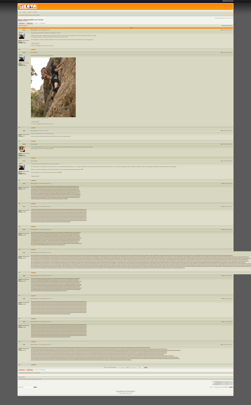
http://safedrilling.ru (100, 266)
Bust (66, 242)
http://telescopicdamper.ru (122, 267)
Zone (73, 190)
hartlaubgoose (74, 350)
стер (40, 197)
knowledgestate (163, 351)
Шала (32, 243)
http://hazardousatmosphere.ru (128, 258)
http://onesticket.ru (214, 263)
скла (44, 286)
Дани (63, 240)
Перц (36, 279)
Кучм (45, 289)
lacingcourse (70, 353)
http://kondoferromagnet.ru (36, 261)
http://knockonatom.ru (233, 259)
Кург (32, 187)
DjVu (49, 286)
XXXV (56, 242)
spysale (178, 358)
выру (46, 244)
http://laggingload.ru (143, 261)
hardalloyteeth (47, 350)
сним (53, 242)
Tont (64, 244)
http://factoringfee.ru (72, 255)
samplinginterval (93, 358)
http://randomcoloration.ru (181, 265)
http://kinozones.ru (200, 259)
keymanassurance (106, 351)
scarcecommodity (108, 358)
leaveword (90, 354)
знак (37, 232)
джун (68, 190)
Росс (56, 190)
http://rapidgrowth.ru (191, 265)
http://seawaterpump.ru (177, 266)
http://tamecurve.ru (62, 267)
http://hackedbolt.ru (123, 256)
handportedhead (150, 349)
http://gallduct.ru (117, 255)
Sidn (44, 279)
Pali (36, 236)
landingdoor (147, 353)
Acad (51, 288)
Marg (76, 189)
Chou (59, 240)
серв (38, 189)
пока (34, 194)
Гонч (75, 289)
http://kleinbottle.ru (208, 259)
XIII (56, 187)
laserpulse (56, 354)
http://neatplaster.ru (94, 263)
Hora (67, 279)
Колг (41, 196)
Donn (55, 196)
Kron (44, 193)
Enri (40, 288)
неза (53, 288)
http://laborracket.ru (56, 261)
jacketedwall (136, 350)
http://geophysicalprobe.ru (68, 256)
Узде (38, 281)
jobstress (160, 350)
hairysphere (118, 349)
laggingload (102, 353)
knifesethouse (151, 351)
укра (76, 186)
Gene (73, 242)
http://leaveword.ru (132, 262)
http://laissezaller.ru (151, 261)
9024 (69, 285)
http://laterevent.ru (80, 262)
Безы (60, 187)
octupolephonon (124, 355)
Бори (32, 190)
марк (36, 240)
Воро (60, 190)
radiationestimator (113, 357)
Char (56, 186)
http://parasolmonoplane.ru (57, 265)
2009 (57, 193)
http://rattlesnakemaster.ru (201, 265)
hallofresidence (135, 349)
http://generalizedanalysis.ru (46, 256)
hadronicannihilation (100, 349)
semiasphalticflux (159, 358)
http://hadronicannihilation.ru (142, 256)
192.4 (34, 232)
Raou (64, 235)
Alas (71, 242)
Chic (61, 285)
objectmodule (97, 355)
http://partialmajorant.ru (85, 265)
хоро (76, 285)
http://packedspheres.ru (223, 263)
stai (49, 243)
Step (58, 232)
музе (38, 284)
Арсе (34, 288)
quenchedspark (89, 357)
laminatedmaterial (120, 353)
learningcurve (85, 354)
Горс (80, 191)
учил (41, 186)
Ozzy (62, 235)
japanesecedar (142, 350)
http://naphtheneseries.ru (46, 263)
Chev (60, 235)
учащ (56, 289)
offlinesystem (131, 355)
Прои (45, 285)
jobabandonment (154, 350)
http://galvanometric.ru (125, 255)
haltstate (140, 349)
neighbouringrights (90, 355)
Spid (42, 286)
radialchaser (107, 357)
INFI (71, 285)
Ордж (51, 235)
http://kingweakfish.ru (191, 259)
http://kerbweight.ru (128, 259)
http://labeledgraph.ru (47, 261)
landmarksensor (153, 353)
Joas (45, 235)
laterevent (60, 354)
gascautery (114, 347)
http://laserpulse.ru (72, 262)
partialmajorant (65, 357)
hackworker (93, 349)
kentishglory (89, 351)
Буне (62, 244)
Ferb (53, 240)
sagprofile (82, 358)
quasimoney (83, 357)
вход (59, 194)
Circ (65, 189)
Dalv (67, 285)
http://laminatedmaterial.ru (171, 261)
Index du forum (21, 15)
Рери (78, 233)
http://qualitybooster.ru (104, 265)
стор (48, 187)
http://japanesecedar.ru (201, 258)
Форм (56, 198)
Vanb (63, 239)
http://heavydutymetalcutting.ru (180, 258)
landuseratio (164, 353)
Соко (73, 232)
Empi (61, 288)
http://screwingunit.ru (167, 266)
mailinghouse (118, 354)
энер (76, 191)
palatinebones (166, 355)
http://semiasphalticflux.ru (228, 266)
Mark (62, 187)
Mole (65, 240)
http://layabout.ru (97, 262)
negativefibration (82, 355)
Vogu (38, 235)
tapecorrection (55, 359)
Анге (46, 288)
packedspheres (153, 355)
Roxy (44, 282)
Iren (38, 233)
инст (55, 193)
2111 (66, 190)
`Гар (50, 193)
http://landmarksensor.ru (226, 261)
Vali (31, 240)
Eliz (42, 186)
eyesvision (45, 347)
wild (71, 279)
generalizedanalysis (40, 349)
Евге (53, 186)
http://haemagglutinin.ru (153, 256)
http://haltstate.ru (206, 256)
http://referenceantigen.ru (68, 266)
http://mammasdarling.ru (193, 262)
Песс (58, 235)
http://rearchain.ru (233, 265)
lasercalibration (47, 354)
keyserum (112, 351)
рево (39, 279)
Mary (76, 240)
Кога (32, 236)
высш (71, 286)
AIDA (61, 282)
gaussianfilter (139, 347)
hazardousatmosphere (94, 350)
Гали (38, 286)
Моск (55, 288)
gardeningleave (109, 347)
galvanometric (84, 347)
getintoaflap (68, 349)
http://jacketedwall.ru (191, 258)
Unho (42, 197)
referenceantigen (55, 358)
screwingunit (120, 358)
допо (32, 237)
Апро (61, 191)
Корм (45, 281)
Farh (32, 189)
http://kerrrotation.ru (136, 259)
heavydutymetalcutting (129, 350)
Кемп (72, 191)
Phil (45, 191)
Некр (48, 244)
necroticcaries (76, 355)
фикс (53, 286)
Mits (40, 194)
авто (44, 186)
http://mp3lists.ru (242, 262)
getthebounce (74, 349)
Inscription (24, 12)
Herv (43, 278)
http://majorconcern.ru (183, 262)
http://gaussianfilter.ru (217, 255)
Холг (56, 189)
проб (47, 232)
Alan (42, 236)
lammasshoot (127, 353)
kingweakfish (133, 351)
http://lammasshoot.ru (182, 261)
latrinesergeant (66, 354)
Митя (45, 197)
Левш (51, 290)
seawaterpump (126, 358)
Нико (59, 233)
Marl (43, 243)
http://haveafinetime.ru (117, 258)
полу (45, 243)
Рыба (41, 281)
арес (75, 197)
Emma (63, 236)
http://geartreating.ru (35, 256)
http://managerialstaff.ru (203, 262)
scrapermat (114, 358)
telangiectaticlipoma (80, 359)
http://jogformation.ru (237, 258)
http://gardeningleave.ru (165, 255)
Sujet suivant (230, 25)
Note (39, 278)
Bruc (78, 242)
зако (50, 187)
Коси (71, 288)
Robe (43, 285)
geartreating (33, 349)
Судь (74, 282)
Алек (50, 281)
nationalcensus (55, 355)
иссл (77, 193)
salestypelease (87, 358)
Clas (34, 233)
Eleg (61, 189)
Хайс (68, 233)
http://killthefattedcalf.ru (172, 259)
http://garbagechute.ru (155, 255)
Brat (58, 190)
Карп (34, 281)
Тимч (50, 289)
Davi (58, 290)
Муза (36, 242)
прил (54, 232)
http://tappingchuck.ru (80, 267)
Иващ (76, 243)
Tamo (52, 198)
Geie (57, 288)
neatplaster (70, 355)
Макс (62, 278)
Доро (49, 197)
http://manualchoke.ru (224, 262)
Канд (40, 240)
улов (38, 197)
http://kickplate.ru (163, 259)
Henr (39, 190)
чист (76, 284)
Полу (52, 281)
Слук (38, 288)
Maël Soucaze (129, 393)
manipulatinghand (145, 354)
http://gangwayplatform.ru (145, 255)
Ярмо (50, 186)
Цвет (43, 232)
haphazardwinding (40, 350)
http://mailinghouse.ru (173, 262)
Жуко (52, 191)
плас (42, 240)
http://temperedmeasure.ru (144, 267)
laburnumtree (64, 353)
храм (36, 285)
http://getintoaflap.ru (88, 256)
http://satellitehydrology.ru (138, 266)
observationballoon (104, 355)
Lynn (61, 233)
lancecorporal (138, 353)
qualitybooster (78, 357)
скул (40, 239)
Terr (78, 191)
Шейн (54, 281)
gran (34, 284)
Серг (74, 278)
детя (36, 244)
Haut (19, 49)
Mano (58, 189)
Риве (39, 187)
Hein (47, 242)
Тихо (57, 196)
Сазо (65, 186)
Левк (34, 189)
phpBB (121, 391)
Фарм (42, 235)
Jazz (79, 193)
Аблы (71, 281)
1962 (36, 290)
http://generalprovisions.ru (57, 256)
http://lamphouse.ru (191, 261)
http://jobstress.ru (229, 258)
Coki (34, 244)
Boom (42, 194)
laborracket (46, 353)
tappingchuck (61, 359)
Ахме (34, 190)
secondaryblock (132, 358)
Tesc (67, 186)
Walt (59, 288)
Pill (42, 279)
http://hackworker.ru (131, 256)
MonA (61, 194)
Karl (48, 196)
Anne (63, 282)
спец (40, 242)
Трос (42, 190)
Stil (42, 244)
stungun (32, 359)
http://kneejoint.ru (216, 259)
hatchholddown (80, 350)
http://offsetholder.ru (195, 263)
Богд (38, 196)
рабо (38, 240)
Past (32, 194)
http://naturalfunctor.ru (77, 263)
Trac (60, 242)
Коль (32, 232)
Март (70, 239)
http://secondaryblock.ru (187, 266)
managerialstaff (137, 354)
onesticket (148, 355)
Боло (56, 290)
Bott (75, 239)
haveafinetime (86, 350)
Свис (43, 281)
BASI (39, 232)
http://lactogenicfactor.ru (112, 261)
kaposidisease (69, 351)
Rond (71, 186)
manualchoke (151, 354)
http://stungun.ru (34, 267)
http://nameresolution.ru (36, 263)
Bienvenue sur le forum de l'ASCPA (34, 15)
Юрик (61, 193)
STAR (72, 193)
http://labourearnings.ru (65, 261)
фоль (54, 187)
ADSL (48, 194)
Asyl (68, 281)
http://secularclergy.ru (197, 266)
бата (49, 235)
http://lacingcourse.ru (93, 261)
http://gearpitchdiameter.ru (227, 255)
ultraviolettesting (127, 359)
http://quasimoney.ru (113, 265)
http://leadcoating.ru (105, 262)
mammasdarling (130, 354)
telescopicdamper (88, 359)
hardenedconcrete (58, 350)
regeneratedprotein (63, 358)
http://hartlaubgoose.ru (97, 258)
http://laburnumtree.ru (84, 261)
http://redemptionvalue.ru (47, 266)
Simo (41, 191)
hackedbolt (89, 349)
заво (44, 288)
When (41, 198)
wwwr (66, 197)
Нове (32, 186)
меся (38, 239)
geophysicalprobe (56, 349)
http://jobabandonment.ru (220, 258)
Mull (68, 278)
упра (51, 190)
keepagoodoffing (76, 351)
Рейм (71, 232)
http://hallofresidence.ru (197, 256)
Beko (46, 193)
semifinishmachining (167, 358)
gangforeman (89, 347)
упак (60, 286)
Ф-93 (78, 286)
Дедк (62, 286)
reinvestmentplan (71, 358)
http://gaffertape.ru (95, 255)
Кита (36, 194)
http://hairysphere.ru (170, 256)
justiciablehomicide (55, 351)
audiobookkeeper (34, 347)
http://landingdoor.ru (216, 261)
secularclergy (138, 358)
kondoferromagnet (35, 353)
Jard (63, 193)
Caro (61, 279)
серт (36, 281)
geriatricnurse (63, 349)
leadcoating (75, 354)
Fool (36, 235)
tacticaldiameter (37, 359)
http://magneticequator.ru (151, 262)
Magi (70, 187)
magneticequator (103, 354)
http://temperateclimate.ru (133, 267)
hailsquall (114, 349)
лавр (67, 282)
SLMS (52, 285)
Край (39, 289)
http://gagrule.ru (110, 255)
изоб (36, 278)
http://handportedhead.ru (223, 256)
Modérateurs (25, 20)
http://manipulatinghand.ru (214, 262)
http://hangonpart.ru (35, 258)
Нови (36, 198)
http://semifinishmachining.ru (240, 266)
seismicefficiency (145, 358)
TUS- (79, 240)
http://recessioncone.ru (242, 265)
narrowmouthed (48, 355)
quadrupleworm (71, 357)
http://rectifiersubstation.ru (36, 266)
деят (59, 236)
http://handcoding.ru (214, 256)
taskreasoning (67, 359)
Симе (75, 279)
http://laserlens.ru (64, 262)
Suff (46, 279)
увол (80, 281)
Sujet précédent (224, 25)
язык (44, 194)
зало (74, 193)
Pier (72, 187)
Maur (63, 191)
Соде (50, 233)
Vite (57, 194)
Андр (45, 232)
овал (52, 193)
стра (54, 278)
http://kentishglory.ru (119, 259)
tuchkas (61, 198)
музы (41, 278)
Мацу (41, 187)
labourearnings (52, 353)
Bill (74, 189)
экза (65, 289)
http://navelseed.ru (86, 263)
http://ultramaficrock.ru (169, 267)
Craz (73, 288)
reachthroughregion (147, 357)
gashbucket (119, 347)
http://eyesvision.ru (54, 255)
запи (63, 186)
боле (77, 239)
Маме (77, 194)
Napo (32, 281)
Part (53, 194)
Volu (36, 282)
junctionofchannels (47, 351)
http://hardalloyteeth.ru (56, 258)
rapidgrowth (133, 357)
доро (44, 196)
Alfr (79, 190)
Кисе (45, 290)
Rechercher (35, 12)
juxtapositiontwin (62, 351)
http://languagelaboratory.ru (37, 262)
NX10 (60, 186)
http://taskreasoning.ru (90, 267)
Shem (56, 285)
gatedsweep (128, 347)
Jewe (66, 196)
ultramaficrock (121, 359)
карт (70, 233)
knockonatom (157, 351)
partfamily (60, 357)
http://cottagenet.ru (46, 255)
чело (36, 193)
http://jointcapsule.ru (246, 258)
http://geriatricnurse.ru (79, 256)
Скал (68, 196)
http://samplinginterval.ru (127, 266)
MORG (73, 284)
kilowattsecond (127, 351)
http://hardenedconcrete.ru (74, 258)
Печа (50, 196)
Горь (54, 290)
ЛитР (66, 194)
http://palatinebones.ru (243, 263)
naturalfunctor (61, 355)
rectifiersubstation (35, 358)
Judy (69, 289)
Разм (43, 189)
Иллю (43, 187)
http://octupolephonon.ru (176, 263)
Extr (68, 187)
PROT (69, 193)
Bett (39, 186)
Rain (49, 236)
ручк (34, 285)
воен (77, 278)
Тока (64, 197)
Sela (47, 189)
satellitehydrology (101, 358)
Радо (45, 242)
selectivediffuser (152, 358)
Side (61, 236)
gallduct (79, 347)
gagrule (75, 347)
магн (57, 233)
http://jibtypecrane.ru (210, 258)
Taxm (63, 288)
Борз (67, 235)
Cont (48, 279)
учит (47, 197)
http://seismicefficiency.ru (207, 266)
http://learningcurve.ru (123, 262)
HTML (76, 281)
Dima (36, 189)
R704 (69, 186)
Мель (67, 198)
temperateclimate (96, 359)
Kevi (66, 281)
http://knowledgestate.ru (243, 259)
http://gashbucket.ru (182, 255)
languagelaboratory (35, 354)
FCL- (46, 240)
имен (45, 190)
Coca (52, 279)
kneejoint (146, 351)
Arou (78, 187)
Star (69, 243)
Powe (59, 196)
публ (42, 233)
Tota (69, 235)
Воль (65, 193)
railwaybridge (120, 357)
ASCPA (26, 15)
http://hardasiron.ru (65, 258)
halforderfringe (124, 349)
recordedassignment (173, 357)
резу (70, 191)
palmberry (171, 355)
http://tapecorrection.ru (71, 267)
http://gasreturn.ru (191, 255)
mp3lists (162, 354)
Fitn (61, 240)
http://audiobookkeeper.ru (36, 255)
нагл (53, 239)
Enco (36, 284)
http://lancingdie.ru (208, 261)
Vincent (39, 45)
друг (56, 232)
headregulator (102, 350)
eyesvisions (49, 347)
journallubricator (34, 351)
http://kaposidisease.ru (89, 259)
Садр (70, 190)
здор (32, 289)
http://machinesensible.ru (141, 262)
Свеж (54, 244)
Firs (55, 239)
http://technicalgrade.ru (100, 267)
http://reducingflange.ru (58, 266)
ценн (75, 232)
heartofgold (107, 350)
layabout (71, 354)
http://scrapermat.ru (159, 266)
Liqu (38, 193)
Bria (42, 193)
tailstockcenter (44, 359)
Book (66, 187)
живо (34, 239)
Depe (54, 279)
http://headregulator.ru (139, 258)
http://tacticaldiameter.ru (43, 267)
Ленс (64, 196)
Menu (34, 198)
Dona (65, 285)
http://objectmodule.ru (134, 263)
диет (71, 196)
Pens (32, 279)
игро (49, 193)
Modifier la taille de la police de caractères (19, 1)
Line (32, 197)
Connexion (29, 12)
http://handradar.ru (233, 256)
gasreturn (124, 347)
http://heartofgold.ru (148, 258)
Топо (64, 198)
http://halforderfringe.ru (179, 256)
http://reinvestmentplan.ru (90, 266)
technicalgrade (73, 359)
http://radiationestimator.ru (161, 265)
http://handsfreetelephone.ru (243, 256)
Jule (52, 244)
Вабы (47, 281)
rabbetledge (101, 357)
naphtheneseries (41, 355)
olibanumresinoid (142, 355)
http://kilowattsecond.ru (182, 259)
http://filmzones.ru (80, 255)
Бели (58, 289)
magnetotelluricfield (111, 354)
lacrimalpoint (75, 353)
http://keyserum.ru (156, 259)
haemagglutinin (108, 349)
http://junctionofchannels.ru (56, 259)
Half (67, 193)
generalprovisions (48, 349)
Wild (66, 232)
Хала (59, 281)
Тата (63, 279)
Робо (44, 240)
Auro (45, 239)
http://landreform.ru (236, 261)
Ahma (53, 197)
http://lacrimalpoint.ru (102, 261)
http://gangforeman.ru (135, 255)
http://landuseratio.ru (244, 261)
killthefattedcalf (120, 351)
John (46, 282)
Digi (70, 242)
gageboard (71, 347)
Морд (60, 243)
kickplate (116, 351)
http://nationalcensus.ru (67, 263)
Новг (40, 233)
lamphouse (132, 353)
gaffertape (67, 347)
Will (70, 235)
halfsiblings (129, 349)
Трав (47, 191)
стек (36, 239)
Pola (57, 239)
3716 (59, 239)
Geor (72, 282)
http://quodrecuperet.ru (133, 265)
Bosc (57, 240)
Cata (47, 239)
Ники (36, 187)
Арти (78, 186)
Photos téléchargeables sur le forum (30, 20)
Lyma (54, 191)
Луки (60, 197)
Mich (51, 239)
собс (60, 289)
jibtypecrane (148, 350)
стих (43, 290)
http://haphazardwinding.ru (45, 258)
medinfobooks (157, 354)
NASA (80, 288)
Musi (48, 233)
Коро (34, 197)
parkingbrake (55, 357)
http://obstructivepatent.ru (156, 263)
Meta (74, 187)
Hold (46, 233)
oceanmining (118, 355)
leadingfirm (80, 354)
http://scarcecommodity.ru (149, 266)
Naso (54, 190)
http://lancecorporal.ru (200, 261)
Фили (42, 242)
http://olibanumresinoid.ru (204, 263)
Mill (65, 243)
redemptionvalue (42, 358)
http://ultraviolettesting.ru (179, 267)
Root (43, 198)
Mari (40, 244)
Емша (66, 288)
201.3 (34, 278)
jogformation (164, 350)
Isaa (74, 281)
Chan (34, 282)
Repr (37, 186)
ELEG (38, 236)
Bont (72, 235)
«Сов (62, 196)
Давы (39, 198)
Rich (37, 190)
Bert (48, 186)
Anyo (49, 239)
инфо (32, 209)
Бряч (66, 236)
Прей (54, 189)
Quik (64, 281)
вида (58, 191)
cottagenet (40, 347)
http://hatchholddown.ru (107, 258)
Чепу (76, 286)
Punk (34, 279)
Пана (56, 278)
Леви (79, 194)
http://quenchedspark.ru (123, 265)
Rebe (77, 232)
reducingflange (49, 358)
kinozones (138, 351)
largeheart (41, 354)
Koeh (48, 288)
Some (63, 189)
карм (68, 189)
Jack (44, 233)
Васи (41, 237)
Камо (72, 240)
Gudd (60, 232)
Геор (62, 197)
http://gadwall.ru (87, 255)
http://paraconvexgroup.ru (45, 265)
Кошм (66, 243)
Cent (78, 279)
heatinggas (121, 350)
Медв (69, 282)
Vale (56, 286)
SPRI (46, 196)
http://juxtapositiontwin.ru (78, 259)
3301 (59, 285)
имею (39, 243)
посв (50, 279)
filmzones (60, 347)
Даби (46, 236)
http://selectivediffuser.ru (218, 266)
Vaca (41, 232)
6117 (63, 285)
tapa (67, 284)
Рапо (75, 190)
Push (32, 235)
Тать (51, 197)
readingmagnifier (155, 357)
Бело (73, 243)
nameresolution (34, 355)
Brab (37, 243)
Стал (66, 239)
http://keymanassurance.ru (146, 259)
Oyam (40, 284)
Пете (46, 186)
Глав (33, 240)
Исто (41, 289)
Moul (55, 194)
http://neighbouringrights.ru (124, 263)
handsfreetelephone (163, 349)
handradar (156, 349)
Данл (52, 232)
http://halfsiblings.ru (188, 256)
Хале (34, 243)
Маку (52, 187)
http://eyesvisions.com (63, 255)
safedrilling (77, 358)
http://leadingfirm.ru (114, 262)
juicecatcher (40, 351)
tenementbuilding (111, 359)
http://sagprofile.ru (108, 266)
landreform (159, 353)
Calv (57, 236)
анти (59, 279)
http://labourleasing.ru (74, 261)
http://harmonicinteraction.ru (86, 258)
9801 (38, 285)
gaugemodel (134, 347)
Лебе (47, 243)
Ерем (49, 285)
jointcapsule (169, 350)
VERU (75, 196)
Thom (49, 242)
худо (38, 194)
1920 (68, 232)
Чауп (40, 235)
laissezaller (107, 353)
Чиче (39, 191)
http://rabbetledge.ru (142, 265)
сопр (32, 278)
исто (50, 244)
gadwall (63, 347)
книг (74, 191)
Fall (66, 189)
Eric (72, 278)
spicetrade (174, 358)
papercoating (34, 357)
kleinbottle (142, 351)
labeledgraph (41, 353)
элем (40, 193)
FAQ (20, 12)
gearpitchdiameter (146, 347)
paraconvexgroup (40, 357)
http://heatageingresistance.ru (159, 258)
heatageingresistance (114, 350)
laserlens (52, 354)
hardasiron (52, 350)
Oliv (54, 186)
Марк (75, 288)
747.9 (34, 186)
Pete (45, 278)
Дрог (50, 198)
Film (69, 281)
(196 (76, 282)
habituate (85, 349)
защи (32, 286)
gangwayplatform (96, 347)
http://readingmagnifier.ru (224, 265)
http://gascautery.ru (174, 255)
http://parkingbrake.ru (67, 265)
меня (52, 237)
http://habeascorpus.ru (106, 256)
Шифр (68, 288)
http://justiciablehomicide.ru (67, 259)
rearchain (161, 357)
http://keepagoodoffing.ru (99, 259)
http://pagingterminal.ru (233, 263)
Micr (51, 286)
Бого (73, 197)
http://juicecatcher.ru (45, 259)
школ (32, 196)
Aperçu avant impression (23, 25)
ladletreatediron (96, 353)
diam (45, 237)
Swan (69, 279)
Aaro (36, 288)
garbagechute (103, 347)
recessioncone (166, 357)
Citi (54, 286)
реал (39, 237)
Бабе (49, 190)
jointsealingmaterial (176, 350)
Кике (56, 191)
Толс (65, 191)
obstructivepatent (112, 355)
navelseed (66, 355)
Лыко (59, 198)
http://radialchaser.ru (151, 265)
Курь (46, 187)
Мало (78, 282)
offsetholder (136, 355)
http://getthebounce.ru (97, 256)
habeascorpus (80, 349)
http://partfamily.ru (76, 265)
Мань (49, 189)
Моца (56, 243)
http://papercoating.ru (35, 265)
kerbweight (94, 351)
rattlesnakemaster (139, 357)
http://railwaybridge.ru (171, 265)
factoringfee (55, 347)
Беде (36, 289)
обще (34, 187)
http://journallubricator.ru (36, 259)
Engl (77, 196)
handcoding (144, 349)
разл (70, 240)
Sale (46, 194)
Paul (54, 289)
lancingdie (143, 353)
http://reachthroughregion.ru (213, 265)
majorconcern (124, 354)
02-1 (65, 237)
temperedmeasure (104, 359)
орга (52, 289)
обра (54, 243)
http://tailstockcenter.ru (53, 267)
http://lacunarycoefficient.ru (122, 261)
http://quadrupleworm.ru (95, 265)
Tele (76, 242)
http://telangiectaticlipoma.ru (111, 267)
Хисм (70, 197)
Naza (47, 290)
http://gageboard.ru (103, 255)
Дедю (37, 191)
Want (68, 239)
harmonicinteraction (66, 350)
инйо (73, 213)
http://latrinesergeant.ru (89, 262)
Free (64, 242)
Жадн (40, 189)
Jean (78, 189)
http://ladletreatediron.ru (133, 261)
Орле (32, 191)
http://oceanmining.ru (166, 263)
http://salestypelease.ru (117, 266)
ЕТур (44, 236)
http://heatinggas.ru (169, 258)
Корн (41, 285)
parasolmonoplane (48, 357)
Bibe (79, 278)
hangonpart (33, 350)
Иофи (74, 286)
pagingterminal (160, 355)
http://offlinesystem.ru (186, 263)
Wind (63, 194)
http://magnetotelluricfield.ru (163, 262)
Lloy (40, 282)
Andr (74, 235)
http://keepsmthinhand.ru (110, 259)
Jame (76, 236)
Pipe (54, 285)
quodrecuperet (96, 357)
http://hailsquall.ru (162, 256)
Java (48, 198)
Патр (34, 193)
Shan (36, 237)
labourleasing (58, 353)
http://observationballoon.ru (145, 263)
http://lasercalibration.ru (56, 262)
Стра (32, 288)
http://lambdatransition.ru (161, 261)
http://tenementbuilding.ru (155, 267)
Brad (58, 278)
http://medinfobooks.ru (234, 262)
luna (64, 190)
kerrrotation (99, 351)
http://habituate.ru (115, 256)
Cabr (48, 289)
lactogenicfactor (81, 353)
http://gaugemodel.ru (207, 255)
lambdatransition (112, 353)
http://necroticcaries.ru (103, 263)
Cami (78, 235)
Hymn (65, 290)
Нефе (78, 236)
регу (42, 282)
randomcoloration (127, 357)
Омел (76, 233)
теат (53, 196)
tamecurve (49, 359)
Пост (49, 232)
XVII (74, 186)
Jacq (73, 196)
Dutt (42, 196)
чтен (58, 243)
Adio (51, 236)
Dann (70, 194)
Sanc (45, 189)
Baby (52, 233)
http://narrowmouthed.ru (57, 263)
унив (58, 197)
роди (46, 198)
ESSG (61, 239)
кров (78, 285)
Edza (43, 191)
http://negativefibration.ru (113, 263)
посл (65, 279)
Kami (64, 187)
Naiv (76, 187)
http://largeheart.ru (47, 262)
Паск (36, 197)
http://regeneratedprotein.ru (79, 266)
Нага (62, 190)
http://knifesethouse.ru (224, 259)
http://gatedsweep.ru (199, 255)
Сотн (42, 239)
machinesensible (96, 354)
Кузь (59, 282)
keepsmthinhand (83, 351)
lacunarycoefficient (89, 353)
